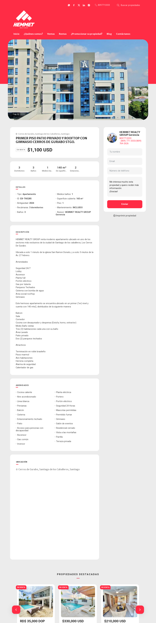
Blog (109, 34)
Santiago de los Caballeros (47, 134)
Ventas (51, 34)
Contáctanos (123, 34)
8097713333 (125, 138)
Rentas (63, 34)
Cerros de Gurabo (26, 134)
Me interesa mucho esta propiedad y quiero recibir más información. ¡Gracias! (124, 187)
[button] (16, 610)
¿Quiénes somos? (33, 34)
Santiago (65, 134)
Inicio (16, 34)
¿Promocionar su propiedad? (86, 34)
